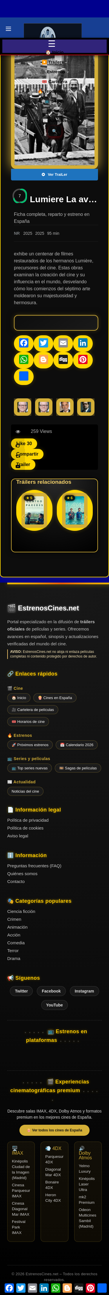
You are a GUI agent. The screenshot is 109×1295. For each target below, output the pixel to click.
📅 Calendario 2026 (76, 745)
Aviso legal (17, 835)
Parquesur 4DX (54, 1159)
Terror (13, 950)
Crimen (14, 919)
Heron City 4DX (53, 1198)
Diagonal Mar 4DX (53, 1172)
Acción (13, 934)
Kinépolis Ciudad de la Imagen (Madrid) (21, 1169)
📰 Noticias (54, 120)
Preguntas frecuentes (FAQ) (34, 865)
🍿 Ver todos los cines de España (54, 1130)
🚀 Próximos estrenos (30, 745)
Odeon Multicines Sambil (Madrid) (87, 1218)
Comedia (16, 942)
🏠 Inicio (54, 52)
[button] (86, 517)
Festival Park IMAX (19, 1227)
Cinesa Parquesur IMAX (21, 1190)
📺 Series (54, 100)
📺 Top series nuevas (30, 768)
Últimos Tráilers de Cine (12, 13)
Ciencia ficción (21, 911)
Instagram (84, 991)
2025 (27, 233)
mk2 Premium (87, 1200)
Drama (13, 958)
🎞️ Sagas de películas (78, 768)
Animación (17, 927)
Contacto (16, 881)
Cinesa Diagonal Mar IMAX (20, 1209)
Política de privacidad (28, 820)
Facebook (51, 991)
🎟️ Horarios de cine (28, 721)
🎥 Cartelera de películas (33, 709)
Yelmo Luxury (85, 1169)
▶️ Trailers (55, 62)
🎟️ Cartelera (54, 81)
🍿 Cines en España (55, 698)
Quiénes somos (22, 873)
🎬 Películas (54, 110)
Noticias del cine (25, 791)
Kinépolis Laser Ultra (87, 1184)
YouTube (54, 1005)
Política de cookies (25, 827)
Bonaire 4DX (52, 1185)
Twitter (21, 991)
